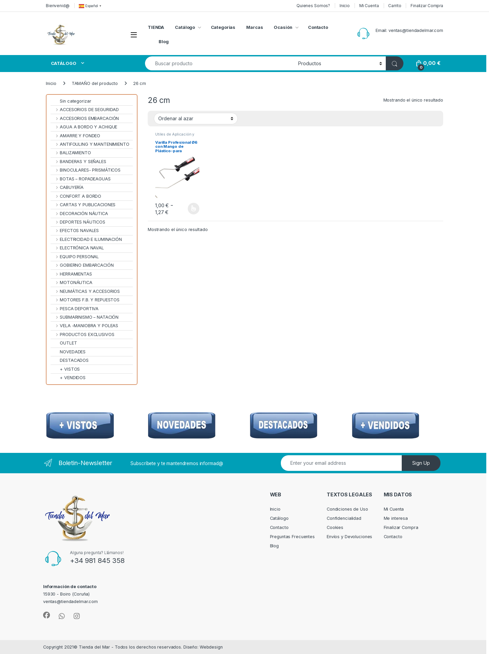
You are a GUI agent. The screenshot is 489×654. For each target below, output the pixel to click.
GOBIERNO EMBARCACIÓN (82, 265)
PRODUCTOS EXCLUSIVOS (82, 334)
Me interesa (396, 518)
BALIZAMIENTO (71, 152)
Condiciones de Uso (347, 509)
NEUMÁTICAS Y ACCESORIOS (85, 291)
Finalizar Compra (427, 5)
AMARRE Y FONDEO (75, 135)
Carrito (394, 5)
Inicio (345, 5)
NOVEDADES (68, 351)
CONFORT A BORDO (76, 196)
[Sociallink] (46, 615)
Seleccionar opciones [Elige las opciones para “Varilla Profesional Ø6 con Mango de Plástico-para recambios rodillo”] (194, 208)
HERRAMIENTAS (71, 274)
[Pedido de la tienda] (196, 118)
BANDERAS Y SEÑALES (78, 161)
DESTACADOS (70, 360)
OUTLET (64, 343)
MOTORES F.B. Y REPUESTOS (85, 299)
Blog (164, 41)
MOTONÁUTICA (71, 282)
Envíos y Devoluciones (349, 536)
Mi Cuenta (369, 5)
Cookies (335, 527)
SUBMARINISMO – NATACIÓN (85, 317)
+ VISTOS (65, 369)
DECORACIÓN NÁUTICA (79, 213)
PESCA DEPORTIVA (74, 308)
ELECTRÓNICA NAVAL (77, 247)
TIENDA (156, 27)
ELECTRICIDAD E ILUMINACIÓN (86, 239)
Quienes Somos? (313, 5)
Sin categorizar (71, 101)
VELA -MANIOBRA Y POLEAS (84, 325)
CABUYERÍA (67, 187)
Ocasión (283, 27)
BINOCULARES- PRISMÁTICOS (86, 170)
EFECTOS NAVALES (75, 230)
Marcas (254, 27)
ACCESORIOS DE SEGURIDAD (85, 109)
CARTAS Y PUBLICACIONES (83, 204)
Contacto (318, 27)
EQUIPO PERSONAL (75, 256)
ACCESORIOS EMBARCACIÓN (85, 118)
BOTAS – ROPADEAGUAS (81, 178)
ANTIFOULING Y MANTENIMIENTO (90, 144)
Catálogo (185, 27)
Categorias (223, 27)
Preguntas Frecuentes (292, 536)
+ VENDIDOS (68, 377)
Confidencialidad (344, 518)
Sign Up (421, 463)
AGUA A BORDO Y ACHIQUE (84, 126)
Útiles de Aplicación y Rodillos (174, 136)
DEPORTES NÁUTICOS (78, 222)
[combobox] (219, 63)
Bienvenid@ (58, 5)
